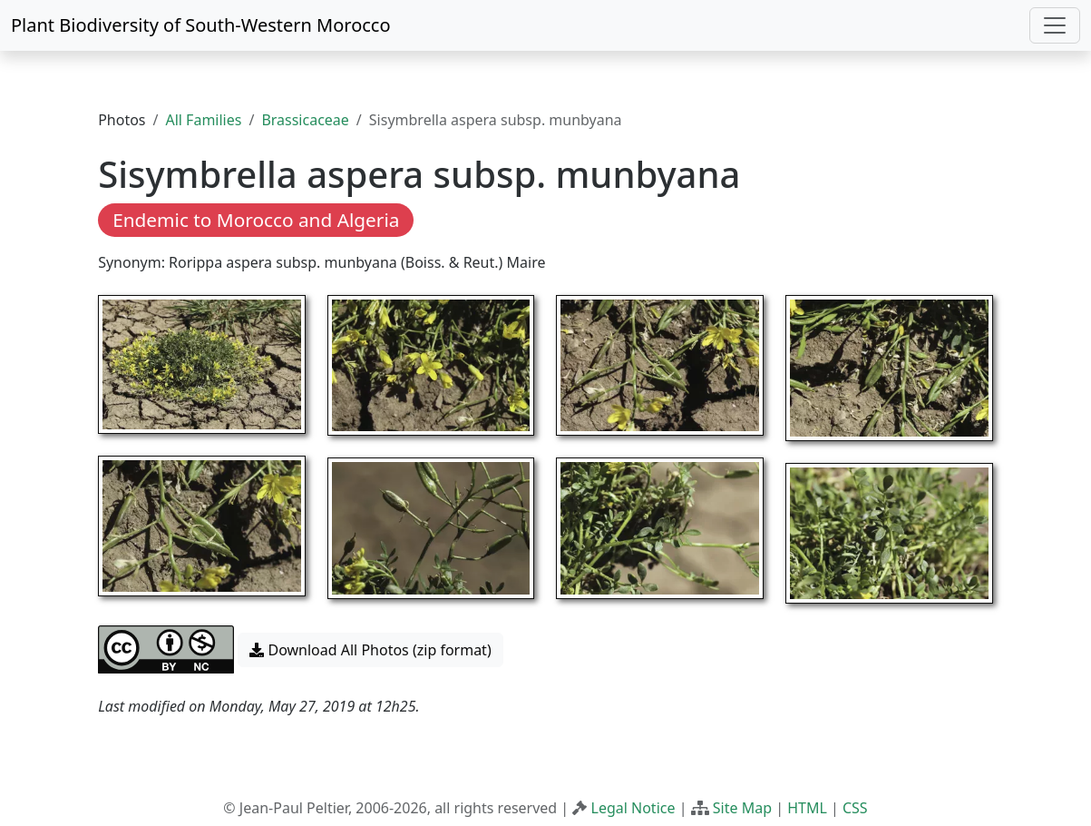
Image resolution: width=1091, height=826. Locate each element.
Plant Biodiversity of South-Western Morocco (201, 25)
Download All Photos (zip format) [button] (370, 650)
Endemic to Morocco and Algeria (255, 219)
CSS (855, 808)
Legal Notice (633, 808)
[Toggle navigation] (1054, 25)
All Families (203, 120)
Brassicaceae (304, 120)
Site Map (742, 808)
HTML (807, 808)
